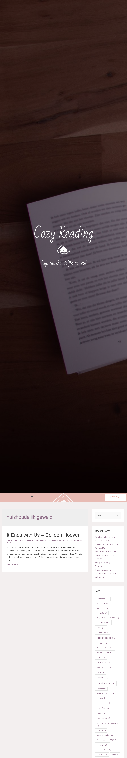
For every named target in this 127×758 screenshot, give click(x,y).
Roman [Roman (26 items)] (102, 745)
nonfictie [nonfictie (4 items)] (101, 713)
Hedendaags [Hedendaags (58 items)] (106, 638)
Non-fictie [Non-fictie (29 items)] (104, 708)
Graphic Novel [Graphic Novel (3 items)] (103, 633)
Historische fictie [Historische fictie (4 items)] (104, 648)
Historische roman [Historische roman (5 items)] (105, 652)
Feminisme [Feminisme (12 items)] (103, 622)
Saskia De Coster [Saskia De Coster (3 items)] (104, 750)
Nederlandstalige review (46, 540)
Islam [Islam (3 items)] (100, 668)
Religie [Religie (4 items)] (113, 740)
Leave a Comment (15, 540)
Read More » (12, 564)
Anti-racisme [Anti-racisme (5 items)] (103, 599)
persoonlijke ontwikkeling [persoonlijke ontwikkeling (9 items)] (107, 724)
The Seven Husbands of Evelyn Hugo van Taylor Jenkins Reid (105, 555)
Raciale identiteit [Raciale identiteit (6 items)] (105, 735)
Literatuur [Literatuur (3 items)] (101, 688)
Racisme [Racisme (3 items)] (101, 740)
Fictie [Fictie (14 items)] (101, 628)
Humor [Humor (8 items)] (101, 657)
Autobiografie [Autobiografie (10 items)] (104, 603)
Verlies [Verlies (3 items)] (115, 754)
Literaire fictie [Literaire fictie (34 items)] (106, 683)
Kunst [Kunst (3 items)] (110, 668)
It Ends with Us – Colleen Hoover (43, 535)
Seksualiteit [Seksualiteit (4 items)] (102, 754)
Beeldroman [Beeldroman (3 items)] (102, 608)
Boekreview (30, 540)
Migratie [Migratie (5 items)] (101, 698)
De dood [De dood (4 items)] (114, 618)
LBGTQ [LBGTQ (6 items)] (101, 672)
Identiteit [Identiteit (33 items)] (104, 662)
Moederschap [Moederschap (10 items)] (104, 703)
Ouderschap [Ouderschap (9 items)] (103, 718)
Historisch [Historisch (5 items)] (102, 643)
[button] (115, 497)
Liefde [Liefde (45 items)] (102, 677)
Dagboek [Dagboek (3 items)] (101, 618)
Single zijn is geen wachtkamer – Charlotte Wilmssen (105, 573)
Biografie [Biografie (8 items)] (102, 613)
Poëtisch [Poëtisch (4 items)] (101, 730)
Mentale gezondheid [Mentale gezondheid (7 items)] (106, 693)
